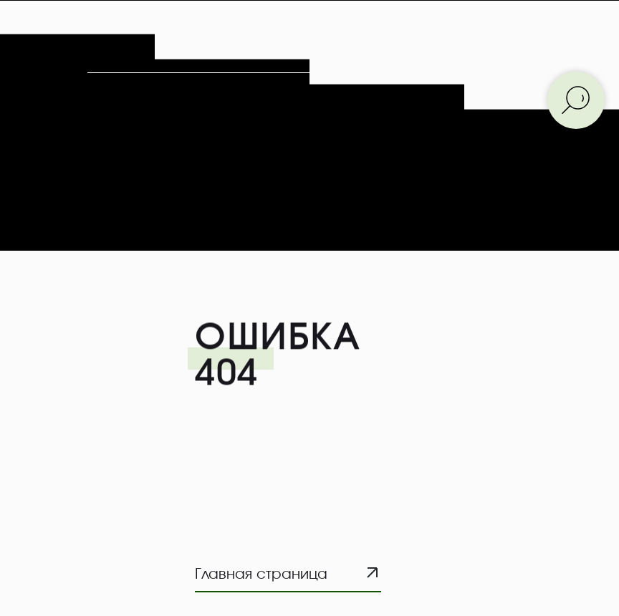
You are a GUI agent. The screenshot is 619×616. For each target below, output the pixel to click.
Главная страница (261, 574)
